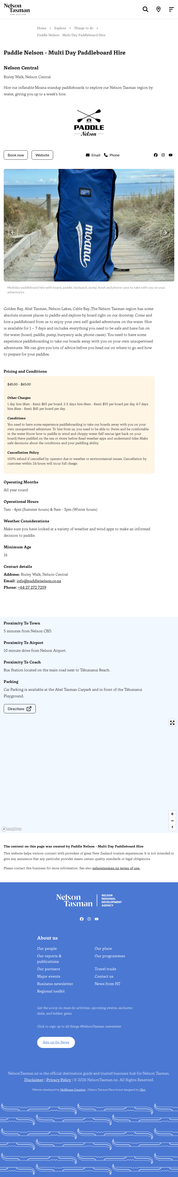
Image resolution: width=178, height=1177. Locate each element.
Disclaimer (34, 1080)
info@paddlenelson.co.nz (39, 581)
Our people (47, 948)
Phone (112, 155)
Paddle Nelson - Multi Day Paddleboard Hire (71, 35)
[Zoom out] (172, 820)
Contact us (104, 976)
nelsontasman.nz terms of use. (116, 868)
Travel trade (105, 969)
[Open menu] (171, 9)
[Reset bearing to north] (172, 827)
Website (42, 155)
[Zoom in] (172, 814)
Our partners (48, 969)
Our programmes (110, 956)
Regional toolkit (51, 991)
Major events (48, 976)
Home (41, 28)
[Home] (15, 9)
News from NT (107, 984)
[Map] (158, 9)
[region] (89, 775)
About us (47, 938)
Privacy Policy (58, 1080)
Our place (103, 948)
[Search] (145, 9)
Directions (20, 708)
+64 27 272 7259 (32, 587)
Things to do (83, 28)
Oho (142, 1089)
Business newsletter (55, 984)
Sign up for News (56, 1042)
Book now (16, 155)
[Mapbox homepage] (11, 829)
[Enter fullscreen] (172, 722)
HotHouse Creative (72, 1089)
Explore (60, 28)
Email (93, 155)
